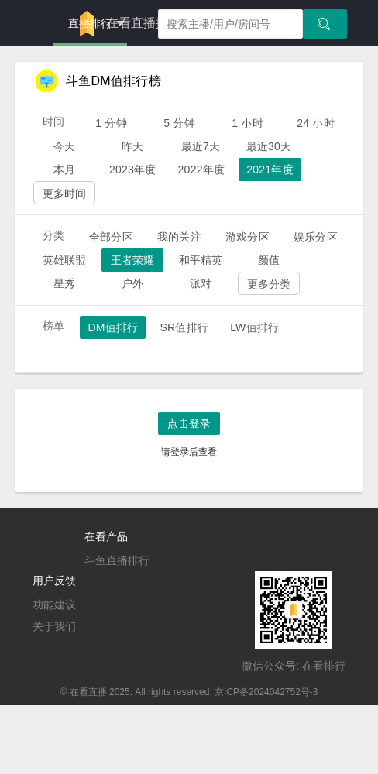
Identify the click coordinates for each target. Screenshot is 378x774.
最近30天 (269, 146)
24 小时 (316, 123)
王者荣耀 (133, 260)
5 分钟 (179, 123)
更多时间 (65, 193)
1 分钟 (111, 123)
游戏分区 (247, 237)
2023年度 (132, 169)
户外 (132, 283)
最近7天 (201, 146)
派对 (200, 283)
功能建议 (54, 604)
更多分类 (269, 284)
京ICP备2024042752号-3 (266, 692)
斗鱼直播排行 (116, 560)
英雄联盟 (65, 260)
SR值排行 (184, 327)
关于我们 (54, 626)
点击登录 (189, 423)
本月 (64, 169)
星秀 (64, 283)
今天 (64, 146)
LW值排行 (254, 327)
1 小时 (247, 123)
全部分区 (111, 237)
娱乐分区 (316, 237)
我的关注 (179, 237)
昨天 (132, 146)
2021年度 (270, 169)
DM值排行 (113, 327)
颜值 (269, 260)
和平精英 (201, 260)
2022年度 (201, 169)
